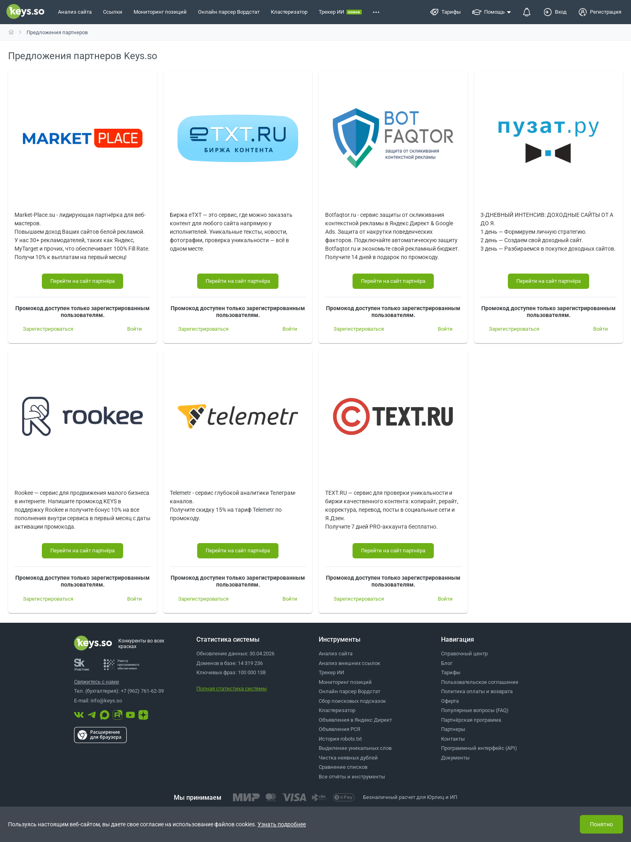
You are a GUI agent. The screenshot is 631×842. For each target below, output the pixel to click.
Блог (446, 663)
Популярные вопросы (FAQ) (475, 710)
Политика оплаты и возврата (477, 691)
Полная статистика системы (231, 689)
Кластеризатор (337, 710)
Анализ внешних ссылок (349, 663)
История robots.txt (340, 739)
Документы (455, 758)
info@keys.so (106, 701)
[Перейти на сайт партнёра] (82, 281)
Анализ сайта (336, 654)
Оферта (450, 701)
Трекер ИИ (331, 672)
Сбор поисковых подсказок (352, 701)
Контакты (453, 739)
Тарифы (450, 672)
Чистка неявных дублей (348, 758)
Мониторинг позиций (345, 682)
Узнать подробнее (282, 824)
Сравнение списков (343, 767)
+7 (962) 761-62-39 (142, 691)
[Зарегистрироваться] (48, 329)
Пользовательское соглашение (479, 682)
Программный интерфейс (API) (479, 748)
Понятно (601, 824)
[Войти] (135, 329)
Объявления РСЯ (339, 729)
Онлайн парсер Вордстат (349, 691)
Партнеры (453, 729)
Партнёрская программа (471, 720)
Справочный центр (464, 654)
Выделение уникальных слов (355, 748)
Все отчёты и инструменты (352, 777)
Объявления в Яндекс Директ (355, 720)
